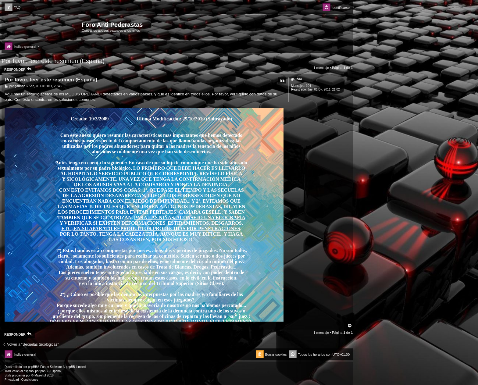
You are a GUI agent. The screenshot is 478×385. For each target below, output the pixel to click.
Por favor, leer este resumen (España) (53, 61)
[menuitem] (12, 7)
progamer (18, 375)
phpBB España (50, 371)
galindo (296, 79)
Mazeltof (40, 375)
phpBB (32, 367)
